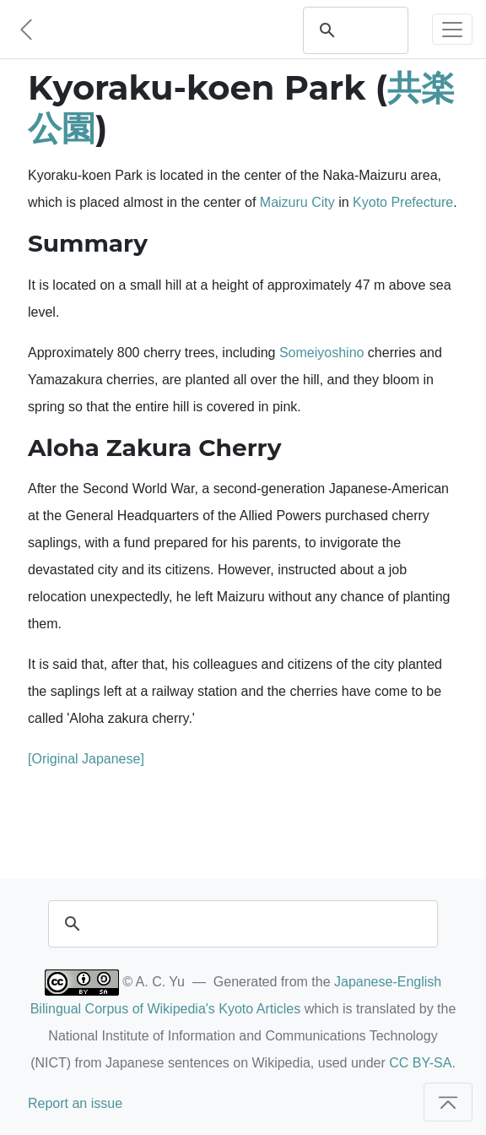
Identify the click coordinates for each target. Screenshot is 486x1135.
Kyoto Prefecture (403, 202)
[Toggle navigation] (452, 29)
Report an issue (75, 1103)
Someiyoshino (321, 352)
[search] (371, 30)
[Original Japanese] (86, 759)
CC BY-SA (420, 1063)
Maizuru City (297, 202)
